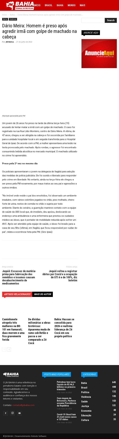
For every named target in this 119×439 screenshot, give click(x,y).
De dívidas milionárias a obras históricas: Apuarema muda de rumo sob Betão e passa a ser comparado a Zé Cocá (39, 331)
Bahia (60, 5)
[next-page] (9, 349)
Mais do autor (42, 294)
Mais (82, 5)
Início (37, 5)
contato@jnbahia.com (23, 405)
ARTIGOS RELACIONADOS (17, 294)
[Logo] (20, 5)
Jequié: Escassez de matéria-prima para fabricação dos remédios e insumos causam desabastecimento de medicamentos (19, 277)
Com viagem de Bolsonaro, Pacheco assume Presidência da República (66, 402)
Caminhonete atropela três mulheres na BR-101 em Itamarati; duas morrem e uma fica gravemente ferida (13, 329)
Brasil (48, 5)
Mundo (71, 5)
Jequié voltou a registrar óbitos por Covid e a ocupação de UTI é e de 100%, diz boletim (59, 276)
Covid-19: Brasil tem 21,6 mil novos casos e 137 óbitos (67, 417)
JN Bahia (10, 42)
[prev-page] (4, 349)
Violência (13, 19)
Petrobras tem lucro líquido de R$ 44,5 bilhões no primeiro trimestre (66, 386)
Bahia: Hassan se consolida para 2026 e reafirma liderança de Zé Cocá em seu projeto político (64, 328)
